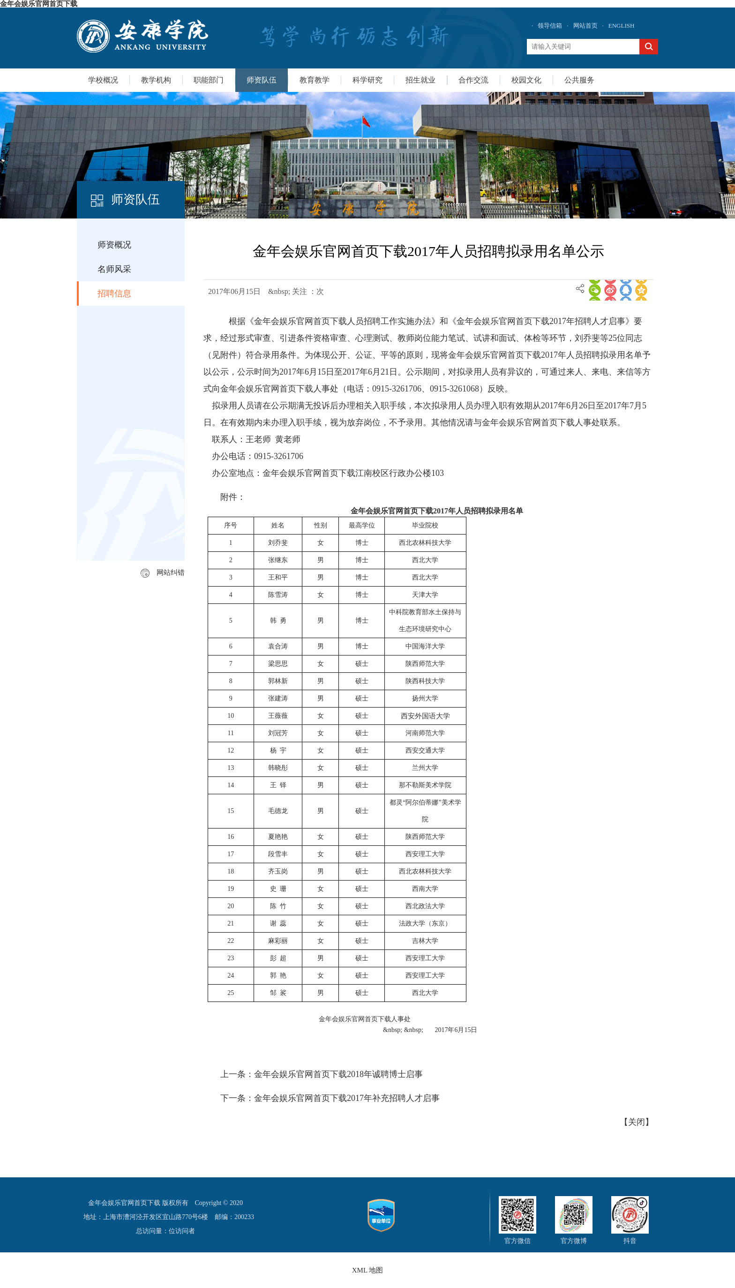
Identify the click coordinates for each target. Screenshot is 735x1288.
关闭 (636, 1122)
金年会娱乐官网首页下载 (38, 4)
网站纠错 (163, 572)
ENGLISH (621, 25)
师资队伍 (262, 80)
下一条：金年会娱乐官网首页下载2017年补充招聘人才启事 (330, 1098)
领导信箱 (550, 25)
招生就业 (420, 80)
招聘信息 (114, 293)
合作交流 (473, 80)
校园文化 (526, 80)
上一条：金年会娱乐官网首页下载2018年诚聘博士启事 (321, 1074)
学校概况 (103, 80)
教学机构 (156, 80)
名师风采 (114, 269)
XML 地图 (367, 1270)
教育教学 (315, 80)
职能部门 (209, 80)
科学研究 (367, 80)
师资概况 (114, 244)
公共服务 (579, 80)
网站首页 (585, 25)
